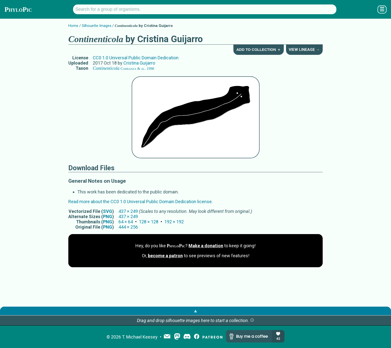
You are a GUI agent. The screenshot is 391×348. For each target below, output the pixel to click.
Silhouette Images (96, 25)
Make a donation (206, 245)
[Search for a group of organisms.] (204, 9)
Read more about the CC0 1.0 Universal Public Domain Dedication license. (140, 201)
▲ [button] (195, 310)
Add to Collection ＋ (258, 49)
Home (73, 25)
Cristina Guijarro (139, 63)
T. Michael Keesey (140, 337)
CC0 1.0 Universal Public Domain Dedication (136, 57)
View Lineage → (304, 49)
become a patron (165, 255)
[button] (252, 320)
